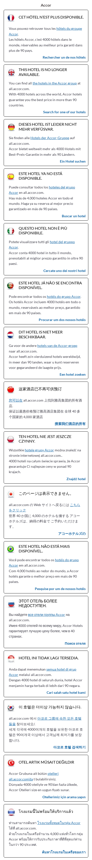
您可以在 (16, 400)
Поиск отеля (75, 643)
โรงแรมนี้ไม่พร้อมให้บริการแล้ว (46, 811)
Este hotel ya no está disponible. (40, 175)
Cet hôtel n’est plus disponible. (51, 17)
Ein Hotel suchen (73, 161)
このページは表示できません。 (46, 493)
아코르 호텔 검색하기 (69, 747)
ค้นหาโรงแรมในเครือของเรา (64, 852)
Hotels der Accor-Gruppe (49, 138)
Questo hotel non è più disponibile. (43, 230)
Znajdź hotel (76, 479)
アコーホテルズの (72, 533)
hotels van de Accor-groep (57, 345)
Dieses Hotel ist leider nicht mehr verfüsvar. (48, 126)
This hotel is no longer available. (43, 71)
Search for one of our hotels (64, 112)
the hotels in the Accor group (55, 83)
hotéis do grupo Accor (63, 296)
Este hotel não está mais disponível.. (44, 548)
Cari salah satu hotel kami (66, 692)
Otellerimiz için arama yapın (64, 797)
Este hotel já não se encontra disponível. (50, 285)
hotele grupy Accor (39, 450)
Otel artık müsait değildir (46, 762)
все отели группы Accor (46, 614)
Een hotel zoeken (73, 374)
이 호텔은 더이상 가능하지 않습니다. (50, 707)
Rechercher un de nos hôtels (64, 57)
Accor (46, 5)
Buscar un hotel (74, 216)
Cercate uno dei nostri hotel (64, 271)
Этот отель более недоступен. (38, 603)
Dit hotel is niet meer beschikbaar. (41, 334)
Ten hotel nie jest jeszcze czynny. (45, 438)
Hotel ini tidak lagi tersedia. (49, 657)
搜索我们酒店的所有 (70, 424)
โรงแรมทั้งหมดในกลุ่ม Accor (58, 823)
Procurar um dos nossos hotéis (62, 320)
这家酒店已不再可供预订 (40, 388)
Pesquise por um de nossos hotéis (60, 589)
